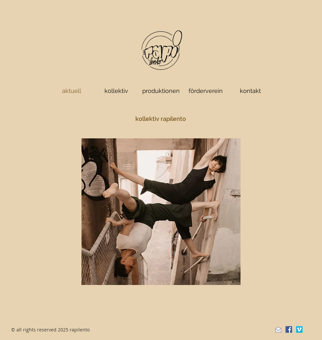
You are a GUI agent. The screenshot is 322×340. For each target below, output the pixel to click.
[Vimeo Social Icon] (299, 329)
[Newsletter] (278, 329)
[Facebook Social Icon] (289, 329)
